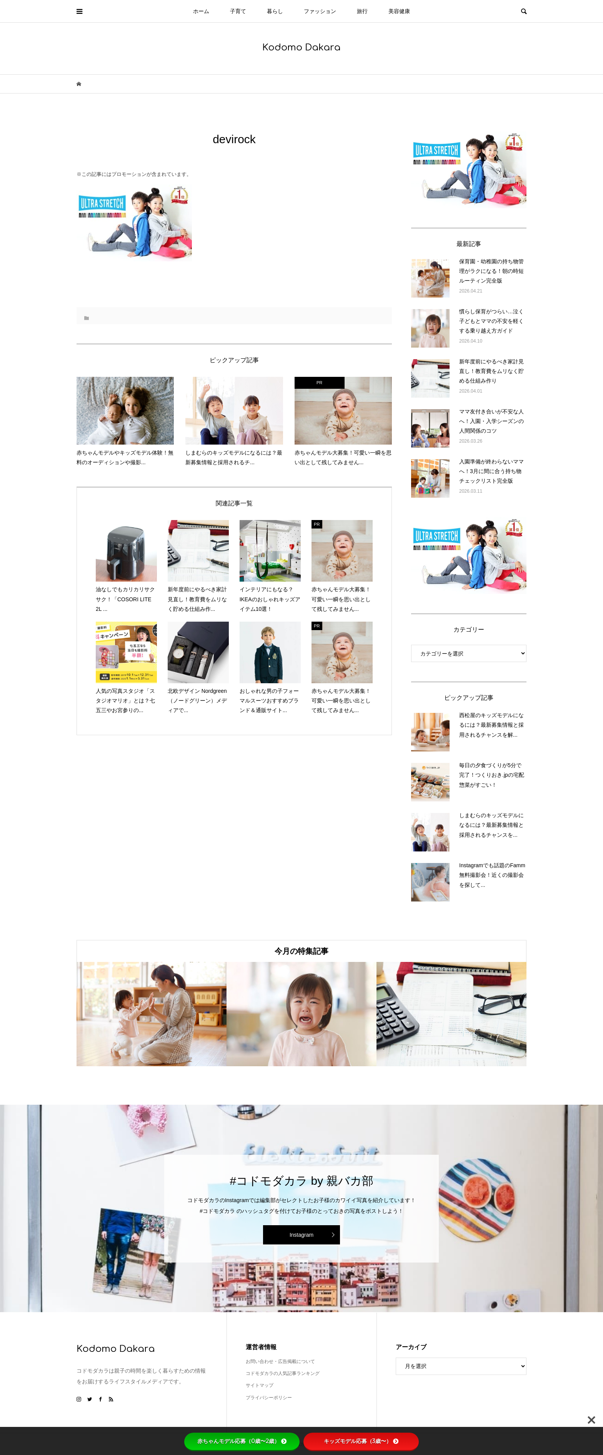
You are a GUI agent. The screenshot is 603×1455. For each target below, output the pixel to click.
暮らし (275, 11)
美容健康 (399, 11)
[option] (152, 1014)
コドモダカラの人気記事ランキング (283, 1373)
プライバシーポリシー (269, 1397)
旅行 (362, 11)
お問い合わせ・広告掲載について (280, 1361)
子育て (238, 11)
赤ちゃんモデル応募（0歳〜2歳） (242, 1441)
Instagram (301, 1235)
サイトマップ (259, 1385)
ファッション (320, 11)
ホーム (201, 11)
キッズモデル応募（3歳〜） (361, 1441)
